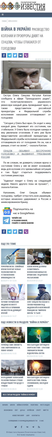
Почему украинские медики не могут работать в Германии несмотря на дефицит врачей (11, 307)
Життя (45, 410)
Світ (16, 410)
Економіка (8, 410)
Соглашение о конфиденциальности (22, 421)
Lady (28, 415)
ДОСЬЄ (22, 410)
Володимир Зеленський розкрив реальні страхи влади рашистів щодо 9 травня (12, 381)
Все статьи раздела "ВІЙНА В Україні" (19, 394)
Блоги (12, 405)
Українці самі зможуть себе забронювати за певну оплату (11, 347)
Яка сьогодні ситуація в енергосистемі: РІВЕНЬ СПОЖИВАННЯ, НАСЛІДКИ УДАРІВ (38, 381)
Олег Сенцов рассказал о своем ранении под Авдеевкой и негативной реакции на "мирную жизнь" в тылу (38, 307)
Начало (5, 405)
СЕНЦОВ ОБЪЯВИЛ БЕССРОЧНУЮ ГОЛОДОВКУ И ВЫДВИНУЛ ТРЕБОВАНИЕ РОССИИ (26, 154)
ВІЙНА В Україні (16, 29)
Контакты (36, 415)
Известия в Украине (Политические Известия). (27, 432)
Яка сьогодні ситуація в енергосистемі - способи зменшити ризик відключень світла (38, 348)
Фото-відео (45, 405)
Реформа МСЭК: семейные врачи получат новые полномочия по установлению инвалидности (12, 272)
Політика (34, 405)
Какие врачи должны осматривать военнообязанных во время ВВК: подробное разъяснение (37, 272)
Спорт (38, 410)
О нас (42, 421)
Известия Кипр (18, 415)
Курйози (30, 410)
